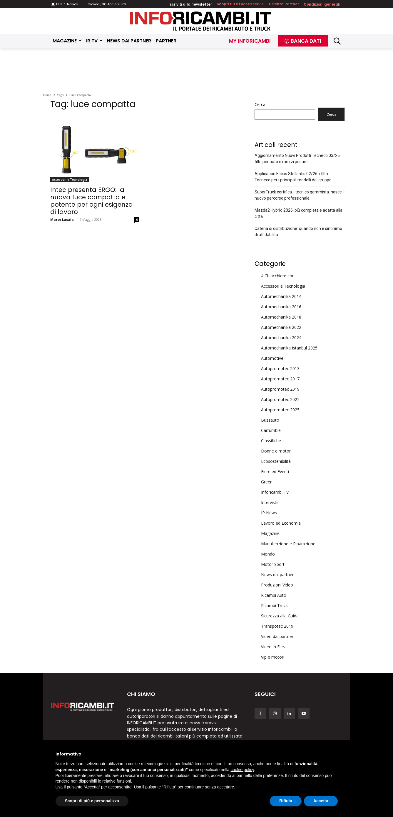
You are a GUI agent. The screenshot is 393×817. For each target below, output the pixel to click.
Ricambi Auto (273, 595)
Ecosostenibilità (276, 461)
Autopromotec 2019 (280, 389)
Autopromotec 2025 (280, 409)
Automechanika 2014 (281, 296)
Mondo (268, 554)
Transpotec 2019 (277, 626)
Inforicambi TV (275, 492)
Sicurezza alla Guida (280, 616)
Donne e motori (276, 451)
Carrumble (271, 430)
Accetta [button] (320, 800)
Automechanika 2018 (281, 317)
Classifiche (271, 440)
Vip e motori (272, 657)
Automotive (272, 358)
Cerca (260, 104)
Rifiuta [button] (285, 800)
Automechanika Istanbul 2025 (289, 348)
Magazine (270, 533)
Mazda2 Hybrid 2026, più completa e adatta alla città (298, 213)
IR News (269, 513)
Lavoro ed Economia (281, 523)
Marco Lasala (62, 219)
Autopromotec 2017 (280, 379)
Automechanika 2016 (281, 306)
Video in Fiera (274, 646)
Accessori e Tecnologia (69, 180)
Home (47, 95)
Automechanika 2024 (281, 337)
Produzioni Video (277, 585)
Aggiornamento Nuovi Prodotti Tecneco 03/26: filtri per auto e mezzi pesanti (298, 158)
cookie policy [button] (242, 769)
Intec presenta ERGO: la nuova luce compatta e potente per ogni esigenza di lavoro (91, 200)
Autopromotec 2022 (280, 399)
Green (266, 482)
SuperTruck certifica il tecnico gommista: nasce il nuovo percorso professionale (299, 195)
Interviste (270, 502)
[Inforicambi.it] (200, 21)
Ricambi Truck (274, 605)
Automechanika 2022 (281, 327)
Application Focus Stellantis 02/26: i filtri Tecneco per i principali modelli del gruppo (293, 176)
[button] (337, 41)
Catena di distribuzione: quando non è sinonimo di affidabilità (298, 231)
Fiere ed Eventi (275, 471)
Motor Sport (273, 564)
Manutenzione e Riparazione (288, 543)
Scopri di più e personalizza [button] (92, 800)
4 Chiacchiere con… (279, 276)
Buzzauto (270, 420)
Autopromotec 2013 (280, 368)
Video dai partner (277, 636)
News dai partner (277, 574)
